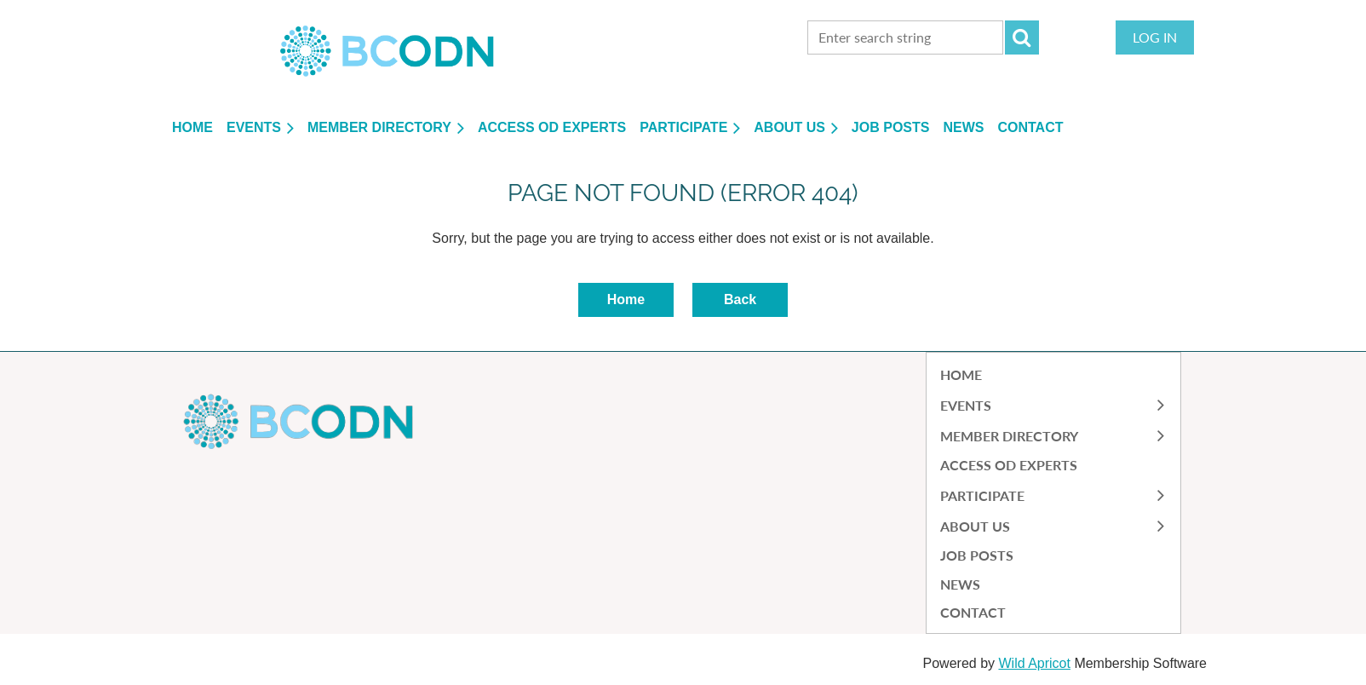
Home (626, 299)
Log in (1155, 37)
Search (1022, 37)
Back (740, 299)
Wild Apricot (1034, 663)
